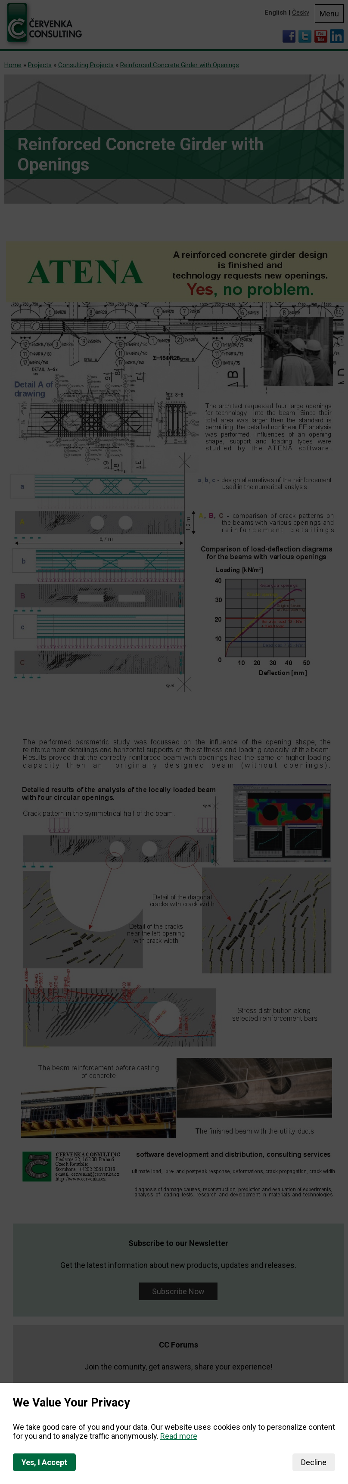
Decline (313, 1462)
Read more (178, 1436)
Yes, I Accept (44, 1462)
